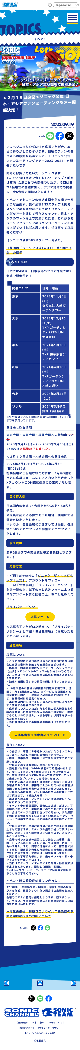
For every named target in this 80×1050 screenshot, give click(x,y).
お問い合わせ (26, 1027)
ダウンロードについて (51, 1022)
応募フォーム (39, 617)
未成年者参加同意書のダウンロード (39, 735)
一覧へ (40, 983)
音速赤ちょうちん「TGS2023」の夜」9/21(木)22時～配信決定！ (6, 983)
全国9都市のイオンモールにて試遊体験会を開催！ (73, 983)
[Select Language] (66, 4)
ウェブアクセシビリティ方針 (40, 1033)
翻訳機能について (26, 1022)
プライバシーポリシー (22, 607)
